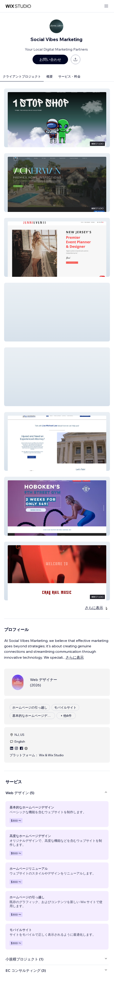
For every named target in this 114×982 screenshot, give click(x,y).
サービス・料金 (69, 76)
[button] (57, 117)
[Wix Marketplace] (18, 6)
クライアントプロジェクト (22, 76)
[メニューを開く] (106, 6)
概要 (49, 76)
